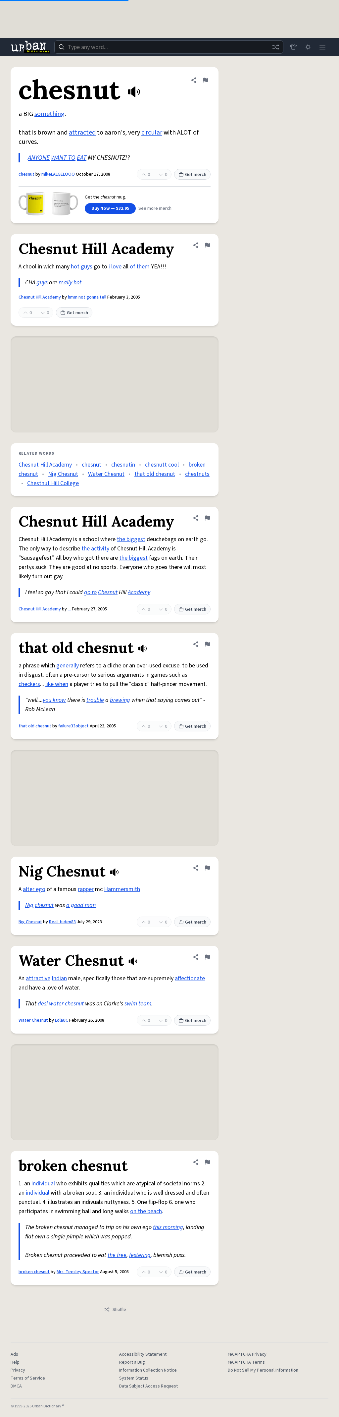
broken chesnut (34, 1272)
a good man (81, 905)
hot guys (81, 266)
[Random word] (275, 47)
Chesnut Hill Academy (40, 297)
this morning (168, 1227)
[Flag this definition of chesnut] (205, 80)
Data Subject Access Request (148, 1386)
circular (151, 132)
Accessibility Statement (143, 1354)
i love (115, 266)
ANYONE (39, 157)
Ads (14, 1354)
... (69, 609)
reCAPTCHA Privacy (247, 1354)
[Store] (293, 47)
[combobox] (168, 47)
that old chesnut (154, 474)
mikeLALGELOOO (58, 174)
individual (43, 1183)
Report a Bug (132, 1362)
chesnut (26, 174)
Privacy (18, 1370)
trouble (95, 700)
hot (77, 282)
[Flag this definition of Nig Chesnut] (207, 868)
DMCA (16, 1386)
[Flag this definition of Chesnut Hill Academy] (207, 245)
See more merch (154, 208)
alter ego (34, 889)
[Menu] (322, 47)
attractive (38, 978)
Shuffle (114, 1309)
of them (140, 266)
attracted (82, 132)
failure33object (73, 726)
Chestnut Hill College (53, 483)
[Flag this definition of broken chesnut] (207, 1162)
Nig (29, 905)
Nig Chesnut (63, 474)
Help (15, 1362)
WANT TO (63, 157)
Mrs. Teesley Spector (78, 1272)
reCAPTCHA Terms (246, 1362)
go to (90, 592)
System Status (133, 1378)
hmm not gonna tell (87, 297)
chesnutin (123, 465)
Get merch (192, 174)
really (65, 282)
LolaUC (61, 1020)
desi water (51, 1003)
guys (42, 282)
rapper (86, 889)
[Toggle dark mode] (308, 47)
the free (117, 1255)
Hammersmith (122, 889)
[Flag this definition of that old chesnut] (207, 644)
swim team (137, 1003)
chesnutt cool (162, 465)
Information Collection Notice (148, 1370)
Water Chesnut (106, 474)
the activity (95, 548)
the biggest (131, 539)
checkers (29, 684)
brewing (120, 700)
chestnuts (197, 474)
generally (67, 665)
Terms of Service (28, 1378)
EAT (81, 157)
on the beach (146, 1211)
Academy (139, 592)
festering (140, 1255)
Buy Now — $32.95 (110, 208)
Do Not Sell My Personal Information (263, 1370)
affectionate (190, 978)
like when (56, 684)
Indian (59, 978)
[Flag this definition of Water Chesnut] (207, 957)
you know (54, 700)
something (49, 114)
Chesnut (108, 592)
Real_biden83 (62, 922)
